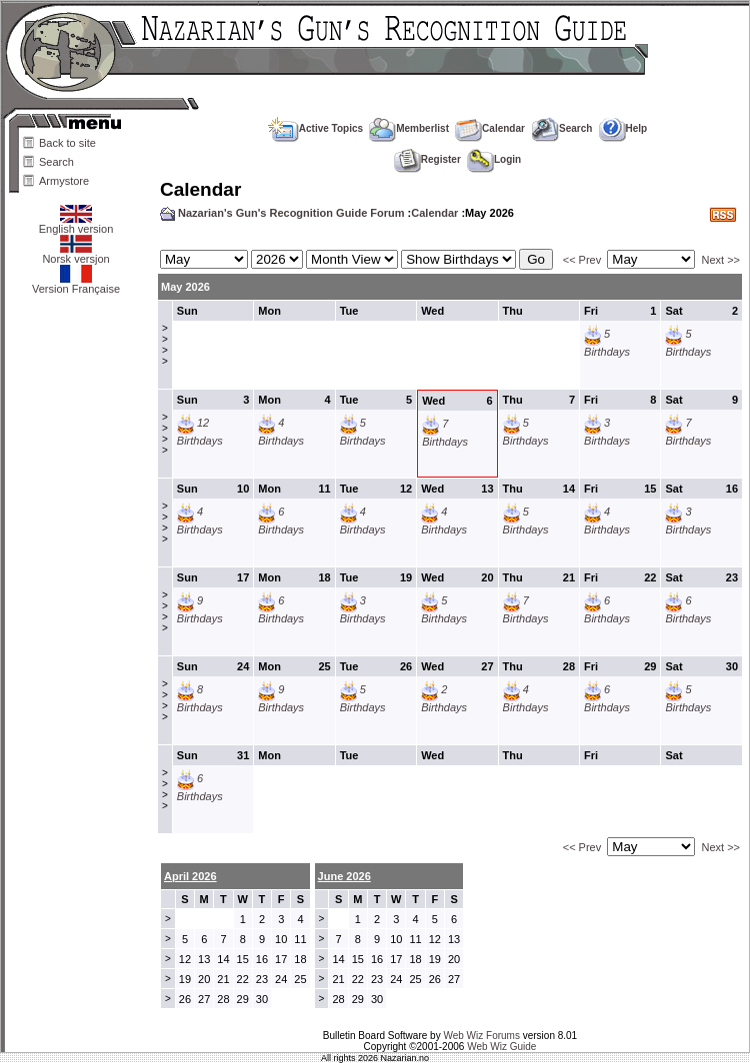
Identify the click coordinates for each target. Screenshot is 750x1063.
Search (56, 162)
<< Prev (582, 260)
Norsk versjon (75, 254)
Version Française (76, 284)
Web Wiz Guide (501, 1046)
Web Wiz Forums (481, 1035)
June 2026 (344, 876)
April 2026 (190, 876)
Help (623, 128)
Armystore (64, 181)
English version (76, 224)
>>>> (165, 345)
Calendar (490, 128)
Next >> (720, 260)
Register (427, 159)
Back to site (67, 143)
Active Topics (315, 128)
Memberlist (409, 128)
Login (494, 159)
